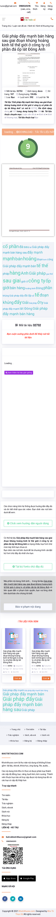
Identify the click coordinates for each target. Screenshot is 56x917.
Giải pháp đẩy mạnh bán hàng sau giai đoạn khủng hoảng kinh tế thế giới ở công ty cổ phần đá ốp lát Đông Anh (28, 43)
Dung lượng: (26, 94)
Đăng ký (43, 6)
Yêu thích (35, 6)
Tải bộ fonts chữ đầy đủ (28, 566)
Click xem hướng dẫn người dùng (28, 523)
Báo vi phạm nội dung (28, 606)
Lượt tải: (42, 97)
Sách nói (45, 735)
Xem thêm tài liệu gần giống (19, 373)
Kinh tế (31, 26)
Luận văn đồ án (20, 26)
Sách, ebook (30, 735)
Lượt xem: (25, 97)
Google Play (27, 878)
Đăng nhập (50, 6)
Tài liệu (43, 729)
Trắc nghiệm (13, 735)
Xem (18, 678)
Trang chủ (6, 26)
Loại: (9, 97)
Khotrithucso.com (27, 911)
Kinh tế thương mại (45, 26)
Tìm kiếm (30, 729)
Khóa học (14, 741)
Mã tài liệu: (13, 91)
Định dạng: (33, 91)
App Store (9, 878)
